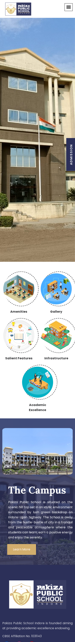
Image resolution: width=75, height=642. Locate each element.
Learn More (21, 549)
